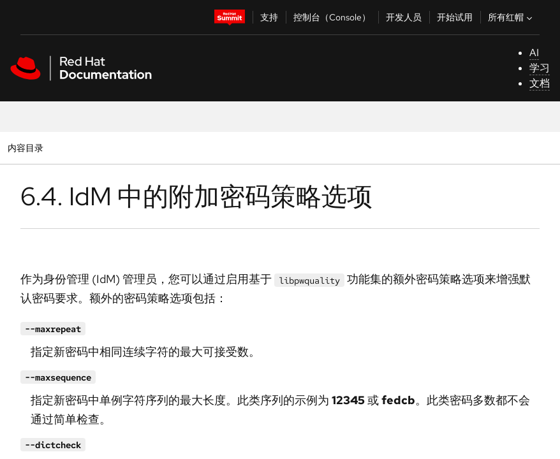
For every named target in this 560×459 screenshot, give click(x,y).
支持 (269, 17)
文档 (539, 83)
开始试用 (455, 17)
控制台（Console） (332, 17)
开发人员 (404, 17)
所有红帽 (511, 17)
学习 (539, 68)
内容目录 (25, 148)
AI (534, 52)
